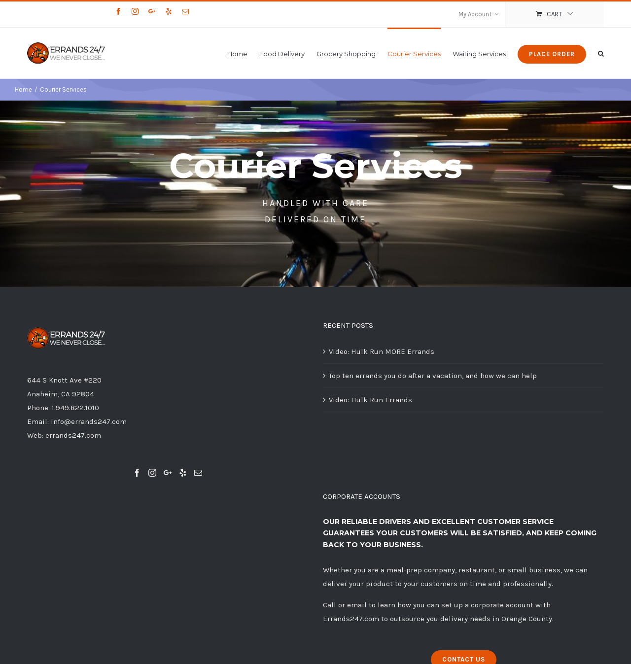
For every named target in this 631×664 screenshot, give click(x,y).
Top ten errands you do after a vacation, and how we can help (433, 375)
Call (329, 604)
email (357, 604)
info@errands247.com (89, 421)
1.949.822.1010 (75, 407)
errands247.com (73, 435)
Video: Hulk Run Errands (370, 399)
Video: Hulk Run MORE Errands (381, 351)
